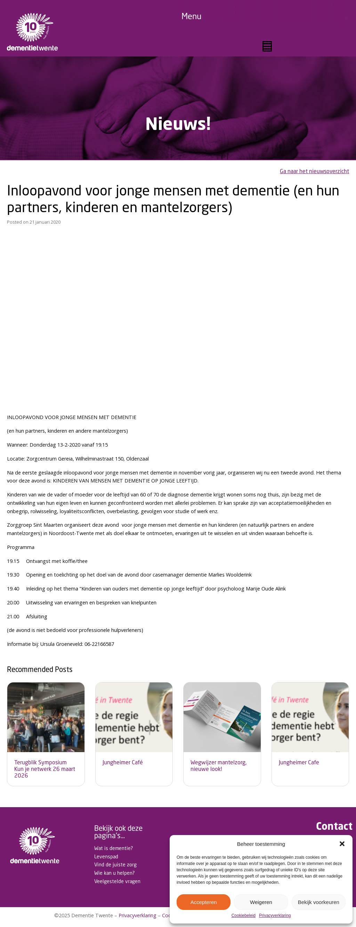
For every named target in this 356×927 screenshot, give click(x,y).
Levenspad (106, 856)
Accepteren (204, 902)
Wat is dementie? (113, 848)
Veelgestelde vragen (117, 881)
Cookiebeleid (244, 915)
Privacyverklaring (275, 915)
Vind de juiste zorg (115, 864)
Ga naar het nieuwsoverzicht (314, 171)
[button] (342, 843)
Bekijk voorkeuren (318, 902)
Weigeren (261, 902)
